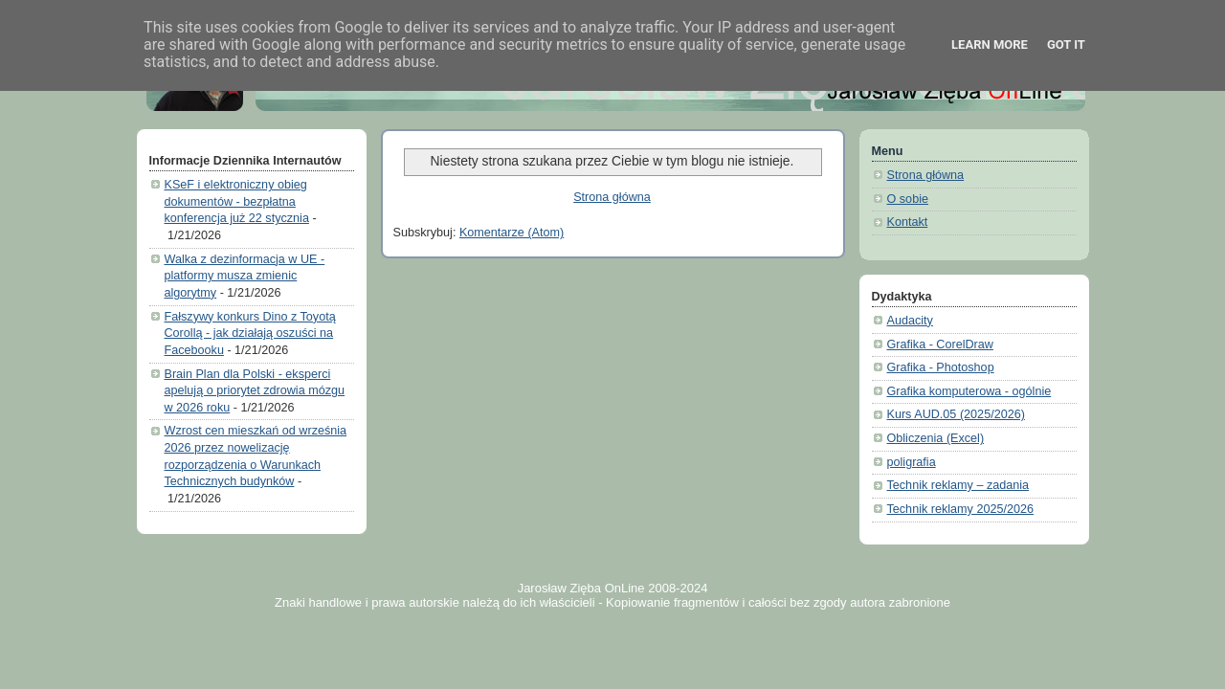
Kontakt (907, 222)
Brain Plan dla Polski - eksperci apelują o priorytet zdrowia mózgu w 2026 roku (255, 390)
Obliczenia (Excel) (936, 438)
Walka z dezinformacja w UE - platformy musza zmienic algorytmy (245, 276)
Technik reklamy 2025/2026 (961, 509)
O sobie (907, 199)
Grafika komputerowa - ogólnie (969, 391)
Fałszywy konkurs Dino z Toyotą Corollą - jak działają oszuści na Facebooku (250, 333)
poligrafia (911, 462)
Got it (1066, 44)
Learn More (989, 44)
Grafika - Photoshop (940, 367)
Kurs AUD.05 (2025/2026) (956, 414)
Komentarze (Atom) (511, 232)
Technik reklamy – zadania (958, 485)
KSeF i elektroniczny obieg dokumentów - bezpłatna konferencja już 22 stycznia (237, 201)
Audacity (910, 320)
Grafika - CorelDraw (940, 344)
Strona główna (612, 197)
